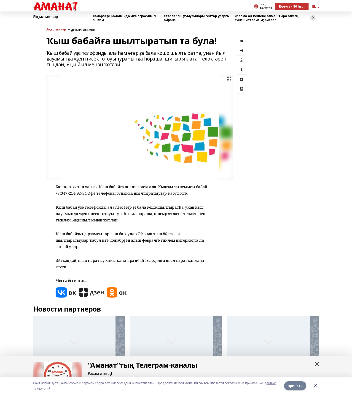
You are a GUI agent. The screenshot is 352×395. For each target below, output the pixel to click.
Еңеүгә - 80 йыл (291, 6)
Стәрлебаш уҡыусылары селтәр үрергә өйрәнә (196, 18)
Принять (295, 386)
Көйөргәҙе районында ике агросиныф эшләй (124, 18)
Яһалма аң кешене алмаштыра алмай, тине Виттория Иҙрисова (267, 18)
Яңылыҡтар (45, 16)
